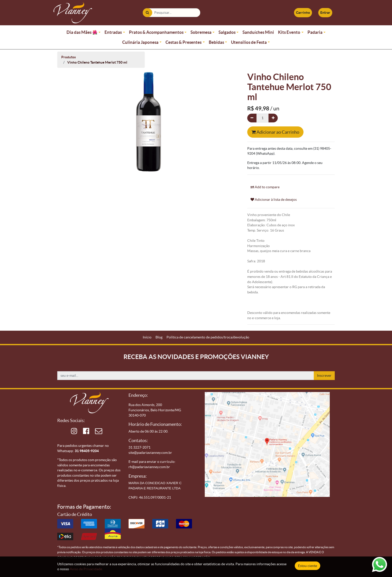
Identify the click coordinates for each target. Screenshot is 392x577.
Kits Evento (289, 32)
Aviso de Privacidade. (86, 569)
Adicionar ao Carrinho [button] (275, 132)
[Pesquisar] (147, 12)
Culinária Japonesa (140, 42)
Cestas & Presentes (184, 42)
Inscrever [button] (324, 375)
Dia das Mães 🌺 (82, 32)
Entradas (113, 32)
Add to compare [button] (265, 187)
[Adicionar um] (273, 118)
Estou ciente (307, 566)
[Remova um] (251, 118)
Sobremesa (201, 32)
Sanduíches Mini (258, 32)
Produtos (68, 57)
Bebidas (216, 42)
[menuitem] (147, 337)
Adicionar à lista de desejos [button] (273, 200)
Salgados (227, 32)
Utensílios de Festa (249, 42)
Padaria (315, 32)
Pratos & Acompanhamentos (156, 32)
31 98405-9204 (87, 451)
